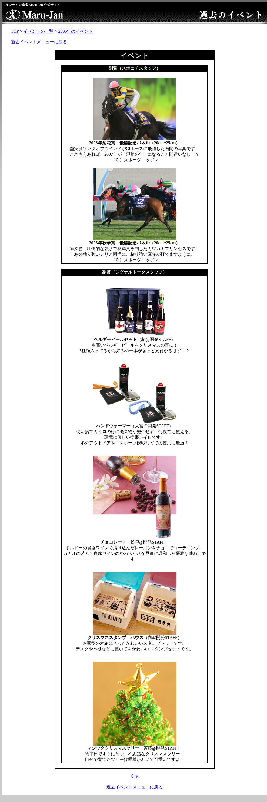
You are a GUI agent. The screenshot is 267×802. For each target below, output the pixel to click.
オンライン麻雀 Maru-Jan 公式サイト (32, 5)
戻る (134, 776)
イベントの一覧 (38, 31)
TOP (15, 31)
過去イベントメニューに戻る (39, 41)
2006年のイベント (75, 31)
